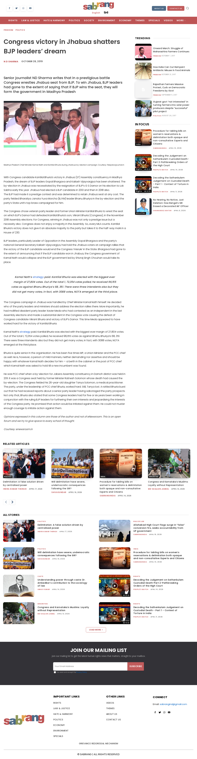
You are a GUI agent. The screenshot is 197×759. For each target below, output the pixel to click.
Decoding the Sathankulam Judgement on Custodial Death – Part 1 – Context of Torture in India (171, 182)
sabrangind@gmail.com (173, 704)
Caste (40, 576)
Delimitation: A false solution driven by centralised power (60, 526)
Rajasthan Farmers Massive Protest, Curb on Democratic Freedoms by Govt (168, 87)
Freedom (8, 30)
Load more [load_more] (96, 629)
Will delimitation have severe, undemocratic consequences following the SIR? (68, 485)
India (138, 144)
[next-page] (12, 502)
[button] (187, 8)
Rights (139, 169)
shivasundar (58, 492)
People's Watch (160, 170)
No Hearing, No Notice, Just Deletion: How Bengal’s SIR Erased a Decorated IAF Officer (171, 203)
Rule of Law (138, 521)
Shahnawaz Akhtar (162, 210)
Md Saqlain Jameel (158, 489)
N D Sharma (11, 61)
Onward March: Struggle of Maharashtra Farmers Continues (170, 50)
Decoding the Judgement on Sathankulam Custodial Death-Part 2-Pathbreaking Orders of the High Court (171, 160)
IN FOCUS (142, 124)
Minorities (140, 213)
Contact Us (176, 8)
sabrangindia (160, 148)
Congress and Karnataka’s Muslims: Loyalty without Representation (63, 609)
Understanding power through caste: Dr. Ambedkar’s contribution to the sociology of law (62, 582)
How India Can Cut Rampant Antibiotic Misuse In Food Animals (171, 69)
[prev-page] (6, 502)
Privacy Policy (81, 672)
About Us (159, 8)
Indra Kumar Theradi (15, 489)
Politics (20, 30)
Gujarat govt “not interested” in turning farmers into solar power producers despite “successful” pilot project (170, 106)
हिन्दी (106, 12)
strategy (38, 277)
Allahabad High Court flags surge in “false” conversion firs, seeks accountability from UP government (159, 527)
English (96, 12)
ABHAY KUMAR (44, 589)
